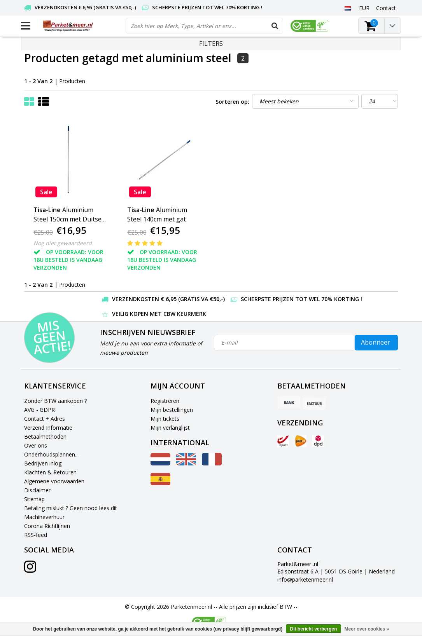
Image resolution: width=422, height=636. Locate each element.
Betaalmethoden (45, 436)
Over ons (35, 445)
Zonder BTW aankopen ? (55, 400)
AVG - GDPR (39, 409)
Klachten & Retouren (50, 472)
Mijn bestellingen (172, 409)
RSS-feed (35, 534)
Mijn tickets (165, 418)
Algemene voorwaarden (54, 481)
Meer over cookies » (367, 629)
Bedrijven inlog (42, 463)
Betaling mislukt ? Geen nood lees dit (70, 508)
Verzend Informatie (48, 427)
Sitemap (34, 499)
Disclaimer (37, 490)
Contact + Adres (44, 418)
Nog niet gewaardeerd (62, 243)
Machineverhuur (44, 517)
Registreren (165, 400)
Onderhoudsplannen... (51, 454)
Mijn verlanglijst (170, 427)
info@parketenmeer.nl (305, 579)
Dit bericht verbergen (313, 629)
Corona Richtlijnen (47, 526)
